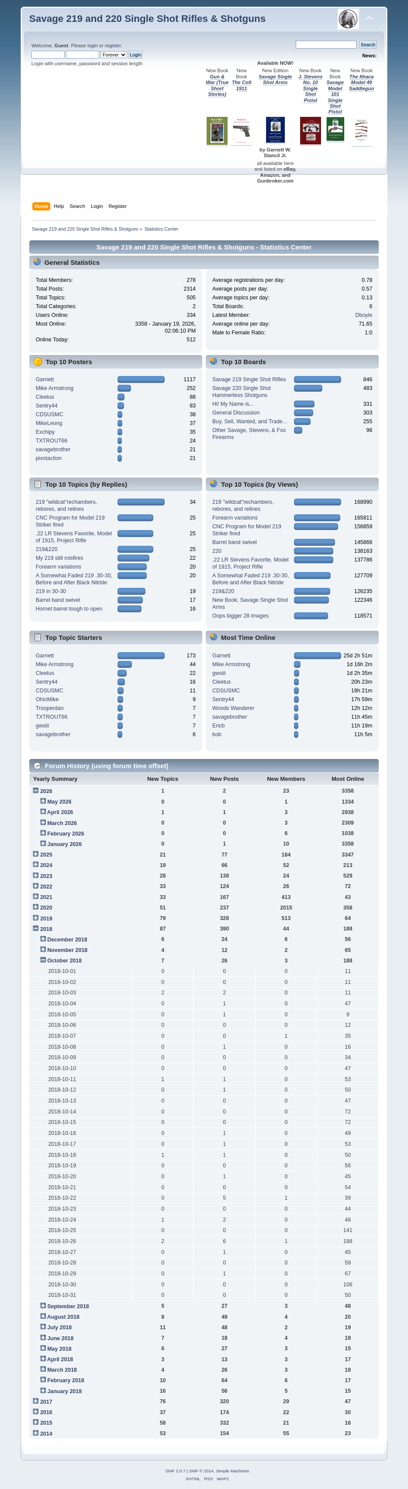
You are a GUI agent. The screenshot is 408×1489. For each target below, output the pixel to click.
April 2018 (60, 1359)
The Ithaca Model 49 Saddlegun (361, 82)
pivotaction (49, 458)
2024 (46, 865)
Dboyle (364, 315)
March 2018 (62, 1370)
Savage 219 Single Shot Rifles (249, 379)
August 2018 (63, 1317)
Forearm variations (58, 567)
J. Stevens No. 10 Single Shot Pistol (310, 88)
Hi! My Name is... (233, 404)
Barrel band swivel (58, 600)
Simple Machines (232, 1470)
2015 (46, 1423)
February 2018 (65, 1380)
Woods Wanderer (233, 708)
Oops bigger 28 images (240, 616)
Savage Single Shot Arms (275, 79)
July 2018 (59, 1327)
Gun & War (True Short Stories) (217, 85)
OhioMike (47, 699)
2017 (46, 1402)
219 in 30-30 (51, 591)
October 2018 (64, 961)
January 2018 (64, 1391)
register (113, 45)
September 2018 (68, 1306)
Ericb (218, 726)
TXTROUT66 (52, 441)
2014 (46, 1434)
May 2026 (59, 802)
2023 (46, 876)
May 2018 (59, 1349)
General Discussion (235, 413)
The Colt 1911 (242, 85)
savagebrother (53, 449)
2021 (46, 897)
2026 (46, 791)
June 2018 (60, 1338)
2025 (46, 855)
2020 (46, 908)
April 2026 (60, 812)
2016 (46, 1412)
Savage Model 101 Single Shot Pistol (335, 97)
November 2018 (67, 950)
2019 (46, 919)
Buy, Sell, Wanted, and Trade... (249, 421)
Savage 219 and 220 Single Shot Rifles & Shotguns (147, 18)
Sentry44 (47, 406)
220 (216, 551)
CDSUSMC (49, 414)
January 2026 (64, 844)
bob (216, 734)
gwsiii (42, 726)
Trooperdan (50, 708)
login (92, 45)
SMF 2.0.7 (176, 1470)
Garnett (45, 379)
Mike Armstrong (55, 388)
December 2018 (67, 940)
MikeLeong (49, 423)
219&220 (47, 549)
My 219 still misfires (59, 558)
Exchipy (45, 432)
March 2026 (62, 823)
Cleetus (45, 397)
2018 (46, 929)
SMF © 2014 (201, 1470)
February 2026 (65, 834)
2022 (46, 887)
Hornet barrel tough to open (69, 609)
